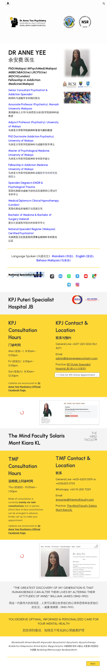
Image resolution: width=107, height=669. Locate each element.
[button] (104, 4)
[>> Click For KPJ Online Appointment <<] (77, 374)
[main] (33, 56)
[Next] (93, 663)
